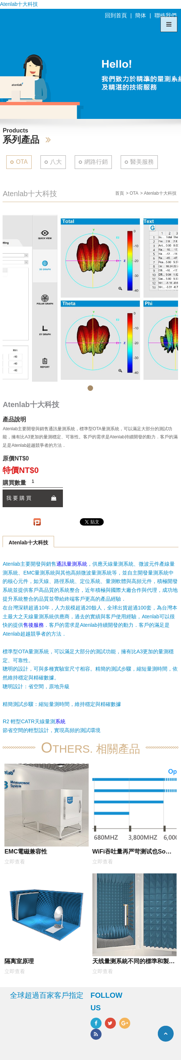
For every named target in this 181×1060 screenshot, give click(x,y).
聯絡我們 (166, 15)
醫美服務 (142, 162)
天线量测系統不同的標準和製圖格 (133, 962)
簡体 (140, 15)
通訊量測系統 (71, 564)
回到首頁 (116, 15)
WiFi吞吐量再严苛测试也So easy (129, 853)
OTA (22, 162)
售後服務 (33, 625)
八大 (56, 162)
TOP (166, 1034)
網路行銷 (96, 162)
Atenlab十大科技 (28, 542)
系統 (60, 721)
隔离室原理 (19, 961)
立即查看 (14, 862)
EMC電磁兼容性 (25, 851)
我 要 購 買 (31, 498)
